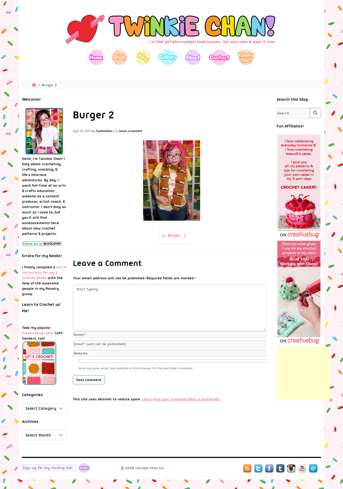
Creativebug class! (38, 333)
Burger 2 (177, 235)
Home (96, 57)
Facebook (269, 468)
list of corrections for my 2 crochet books (44, 272)
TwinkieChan (104, 131)
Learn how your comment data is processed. (181, 399)
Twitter (258, 468)
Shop (119, 57)
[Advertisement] (303, 373)
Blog (143, 57)
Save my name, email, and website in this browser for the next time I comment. (136, 368)
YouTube (302, 468)
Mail (313, 468)
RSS (247, 468)
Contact (219, 57)
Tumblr (280, 468)
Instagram (291, 468)
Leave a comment (130, 131)
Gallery (168, 57)
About (192, 57)
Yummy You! (246, 57)
